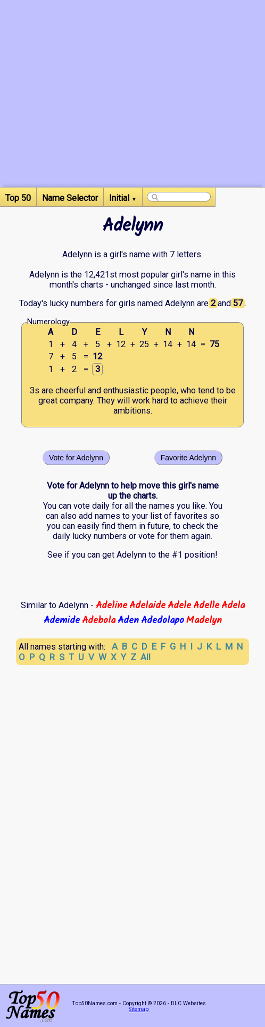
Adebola (98, 620)
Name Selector (70, 198)
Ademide (62, 620)
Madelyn (204, 620)
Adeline (111, 605)
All (145, 657)
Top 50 (18, 198)
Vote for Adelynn (76, 457)
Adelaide (147, 605)
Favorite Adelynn (188, 457)
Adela (233, 605)
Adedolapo (162, 620)
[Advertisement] (132, 112)
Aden (128, 620)
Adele (179, 605)
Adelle (206, 605)
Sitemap (138, 1009)
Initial (123, 198)
